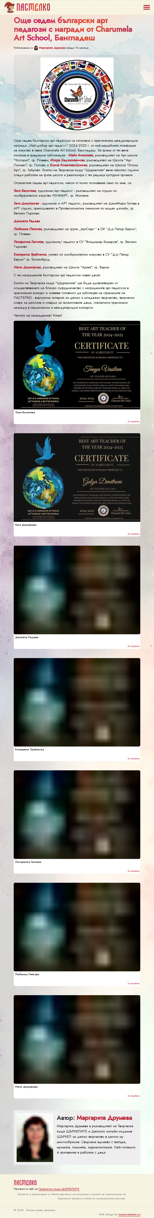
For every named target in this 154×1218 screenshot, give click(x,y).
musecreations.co (129, 1214)
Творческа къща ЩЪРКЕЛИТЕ (59, 1189)
